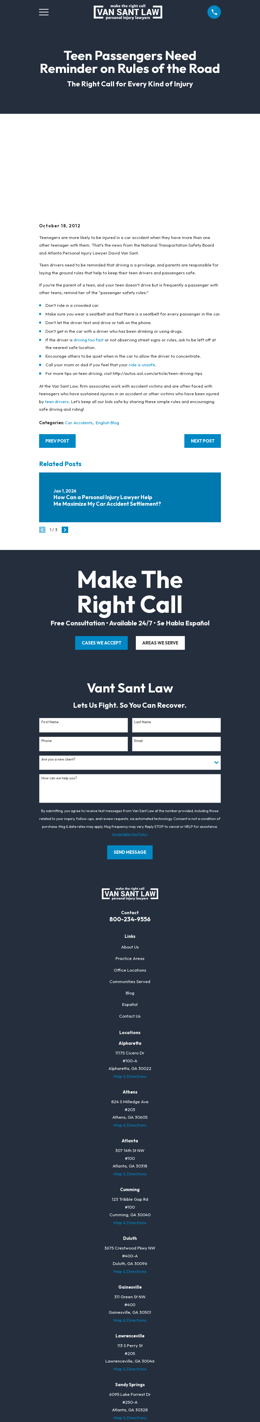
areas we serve (160, 564)
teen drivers (57, 322)
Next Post (203, 362)
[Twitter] (120, 1366)
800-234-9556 (130, 840)
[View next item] (65, 451)
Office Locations (130, 891)
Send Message (130, 773)
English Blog (107, 344)
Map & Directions (130, 997)
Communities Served (129, 902)
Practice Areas (130, 879)
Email (138, 662)
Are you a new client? (58, 681)
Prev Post (57, 362)
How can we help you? (59, 699)
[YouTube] (150, 1366)
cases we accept (101, 564)
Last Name (142, 643)
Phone (46, 662)
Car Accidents (79, 344)
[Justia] (140, 1366)
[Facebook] (110, 1366)
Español (130, 925)
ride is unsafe (142, 286)
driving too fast (89, 261)
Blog (130, 914)
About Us (130, 868)
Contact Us (130, 937)
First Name (50, 643)
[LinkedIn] (130, 1366)
